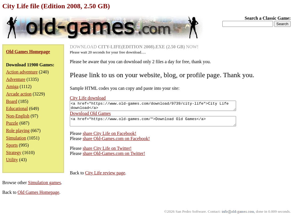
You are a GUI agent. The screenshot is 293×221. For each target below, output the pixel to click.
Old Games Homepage (38, 195)
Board (11, 101)
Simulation (16, 138)
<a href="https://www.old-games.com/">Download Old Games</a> (163, 124)
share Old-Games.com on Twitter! (114, 156)
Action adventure (22, 71)
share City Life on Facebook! (109, 136)
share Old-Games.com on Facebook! (116, 142)
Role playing (17, 130)
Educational (17, 108)
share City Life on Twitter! (107, 151)
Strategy (13, 152)
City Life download (88, 97)
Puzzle (12, 123)
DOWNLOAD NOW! (134, 46)
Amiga (12, 86)
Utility (12, 159)
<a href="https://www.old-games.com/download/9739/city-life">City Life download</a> (163, 107)
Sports (12, 145)
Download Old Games (90, 115)
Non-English (17, 116)
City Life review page (105, 176)
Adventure (15, 79)
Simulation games (44, 186)
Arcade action (18, 93)
